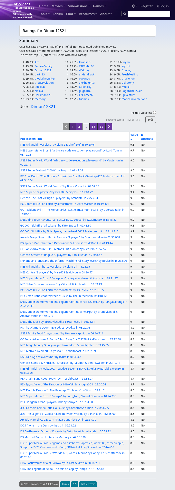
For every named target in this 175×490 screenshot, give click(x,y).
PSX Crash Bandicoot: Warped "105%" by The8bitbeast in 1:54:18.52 (63, 296)
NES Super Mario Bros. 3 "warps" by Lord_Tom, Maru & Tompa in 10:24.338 (68, 396)
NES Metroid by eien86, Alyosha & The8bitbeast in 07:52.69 (58, 351)
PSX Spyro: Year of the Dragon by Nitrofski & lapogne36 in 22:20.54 (63, 384)
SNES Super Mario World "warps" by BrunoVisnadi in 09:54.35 (59, 186)
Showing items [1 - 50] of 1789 (123, 119)
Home (43, 6)
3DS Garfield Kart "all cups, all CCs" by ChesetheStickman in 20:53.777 (65, 408)
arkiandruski (87, 74)
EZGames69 (86, 95)
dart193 (40, 74)
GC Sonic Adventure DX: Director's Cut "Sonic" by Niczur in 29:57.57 (63, 249)
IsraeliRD (85, 62)
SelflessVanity (43, 66)
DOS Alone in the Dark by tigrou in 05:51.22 (48, 425)
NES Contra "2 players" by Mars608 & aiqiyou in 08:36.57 (56, 272)
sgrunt (126, 66)
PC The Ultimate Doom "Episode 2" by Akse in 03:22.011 (56, 327)
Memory (40, 99)
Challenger (129, 78)
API (75, 484)
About (105, 14)
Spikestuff (128, 95)
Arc (37, 62)
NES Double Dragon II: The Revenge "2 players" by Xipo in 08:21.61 (63, 390)
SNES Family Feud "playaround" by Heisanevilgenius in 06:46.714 (61, 333)
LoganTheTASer (132, 91)
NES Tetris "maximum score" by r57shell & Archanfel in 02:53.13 (61, 284)
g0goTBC (85, 91)
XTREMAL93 (86, 66)
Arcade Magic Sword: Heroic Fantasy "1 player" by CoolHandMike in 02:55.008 (70, 237)
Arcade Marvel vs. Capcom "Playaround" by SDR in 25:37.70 (58, 419)
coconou (84, 78)
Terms (65, 484)
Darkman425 (43, 95)
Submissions (78, 6)
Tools (43, 14)
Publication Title (31, 139)
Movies (57, 6)
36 (101, 126)
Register (147, 6)
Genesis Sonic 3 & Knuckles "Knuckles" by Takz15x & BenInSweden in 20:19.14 (70, 363)
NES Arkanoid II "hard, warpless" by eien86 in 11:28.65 (55, 266)
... (86, 126)
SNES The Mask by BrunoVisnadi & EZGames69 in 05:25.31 (57, 321)
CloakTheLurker (45, 78)
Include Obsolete (143, 113)
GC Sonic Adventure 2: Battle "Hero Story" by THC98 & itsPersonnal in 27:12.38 (70, 339)
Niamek (84, 99)
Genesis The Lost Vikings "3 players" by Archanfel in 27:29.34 (59, 198)
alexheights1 (87, 82)
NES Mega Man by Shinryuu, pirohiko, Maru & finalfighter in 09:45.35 (64, 345)
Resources (87, 14)
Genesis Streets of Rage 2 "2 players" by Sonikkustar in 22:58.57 (61, 255)
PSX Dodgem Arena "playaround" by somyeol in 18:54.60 (56, 402)
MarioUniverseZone (134, 99)
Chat (69, 14)
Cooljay (126, 70)
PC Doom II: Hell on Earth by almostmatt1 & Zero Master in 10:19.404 (64, 204)
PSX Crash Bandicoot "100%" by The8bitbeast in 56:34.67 (56, 378)
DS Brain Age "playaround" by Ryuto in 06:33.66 (50, 357)
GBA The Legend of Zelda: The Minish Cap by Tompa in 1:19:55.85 (62, 469)
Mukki (126, 87)
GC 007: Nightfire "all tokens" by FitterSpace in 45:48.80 (55, 225)
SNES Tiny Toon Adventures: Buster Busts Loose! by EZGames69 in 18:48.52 (68, 219)
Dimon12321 (43, 70)
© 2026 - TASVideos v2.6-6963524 (39, 484)
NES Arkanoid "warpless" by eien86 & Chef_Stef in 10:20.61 (58, 144)
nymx (126, 62)
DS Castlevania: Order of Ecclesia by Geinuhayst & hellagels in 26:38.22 (65, 431)
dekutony (128, 82)
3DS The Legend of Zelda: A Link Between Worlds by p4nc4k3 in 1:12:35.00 (68, 414)
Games (98, 6)
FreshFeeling (130, 74)
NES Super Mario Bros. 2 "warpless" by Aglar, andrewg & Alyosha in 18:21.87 (69, 278)
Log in (162, 6)
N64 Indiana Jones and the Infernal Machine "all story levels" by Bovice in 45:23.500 (73, 260)
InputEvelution (44, 82)
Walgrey (84, 70)
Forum (58, 14)
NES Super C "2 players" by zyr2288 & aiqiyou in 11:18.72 (56, 192)
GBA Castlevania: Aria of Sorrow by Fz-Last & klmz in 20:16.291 (60, 463)
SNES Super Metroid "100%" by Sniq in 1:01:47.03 (51, 170)
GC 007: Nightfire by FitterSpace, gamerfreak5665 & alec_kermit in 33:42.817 (69, 231)
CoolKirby (85, 87)
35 (93, 126)
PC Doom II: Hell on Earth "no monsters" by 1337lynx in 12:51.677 (62, 290)
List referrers (88, 484)
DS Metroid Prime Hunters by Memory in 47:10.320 (53, 437)
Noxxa (39, 91)
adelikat (40, 87)
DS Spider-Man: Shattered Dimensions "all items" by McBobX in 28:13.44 (66, 243)
